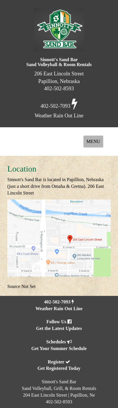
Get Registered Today (58, 368)
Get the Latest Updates (59, 328)
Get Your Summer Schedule (58, 348)
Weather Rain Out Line (58, 308)
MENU (94, 143)
